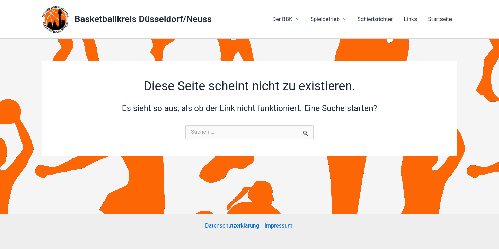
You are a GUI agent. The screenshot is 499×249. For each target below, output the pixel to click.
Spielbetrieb (328, 19)
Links (410, 19)
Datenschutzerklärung (232, 225)
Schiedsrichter (375, 19)
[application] (295, 19)
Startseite (440, 19)
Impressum (279, 225)
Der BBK (285, 19)
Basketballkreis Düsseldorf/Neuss (143, 19)
